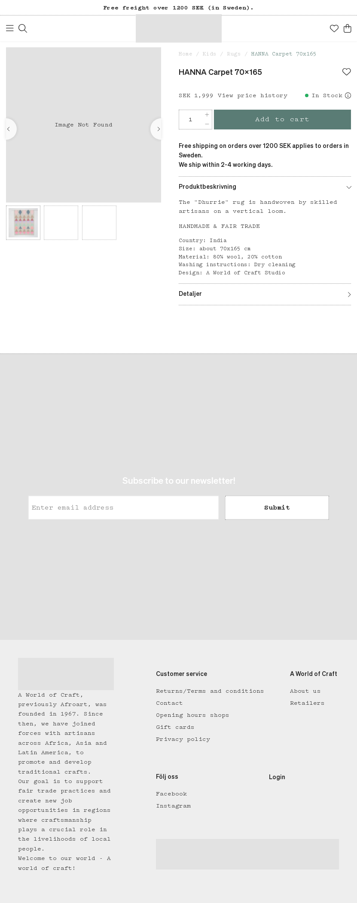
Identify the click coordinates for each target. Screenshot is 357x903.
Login (277, 777)
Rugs (234, 54)
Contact (169, 703)
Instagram (173, 806)
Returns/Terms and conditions (210, 691)
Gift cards (175, 727)
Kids (210, 54)
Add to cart (282, 119)
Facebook (171, 794)
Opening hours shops (192, 715)
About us (305, 691)
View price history (252, 95)
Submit (277, 507)
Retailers (307, 703)
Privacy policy (183, 739)
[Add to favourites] (346, 73)
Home (185, 54)
